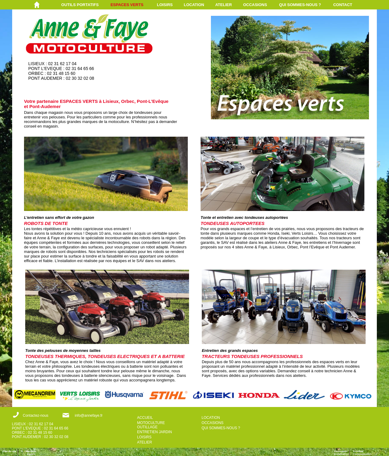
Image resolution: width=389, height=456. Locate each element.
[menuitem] (86, 5)
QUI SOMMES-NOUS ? (300, 4)
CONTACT (342, 4)
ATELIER (223, 4)
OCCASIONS (255, 4)
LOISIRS (165, 4)
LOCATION (194, 4)
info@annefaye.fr (89, 415)
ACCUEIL (145, 418)
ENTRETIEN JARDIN (154, 432)
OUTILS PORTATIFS (80, 4)
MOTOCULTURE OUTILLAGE (151, 425)
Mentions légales (31, 452)
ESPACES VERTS (127, 4)
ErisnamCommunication (362, 452)
